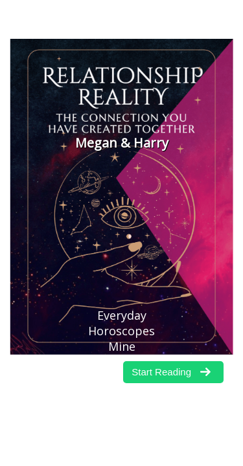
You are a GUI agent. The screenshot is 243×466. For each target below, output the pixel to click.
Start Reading (161, 371)
